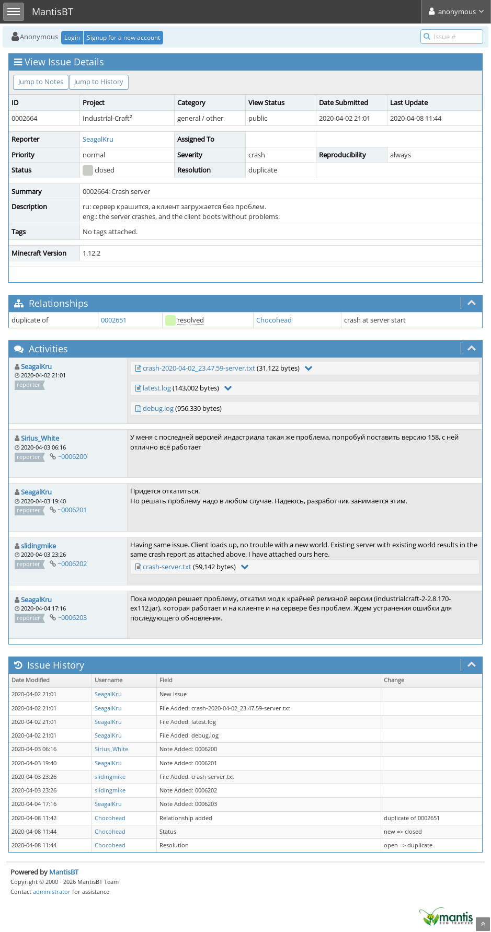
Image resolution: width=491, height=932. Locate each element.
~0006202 (72, 563)
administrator (52, 891)
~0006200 (72, 456)
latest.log (157, 388)
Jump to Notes (40, 81)
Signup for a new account (123, 37)
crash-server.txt (167, 566)
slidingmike (38, 545)
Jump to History (98, 81)
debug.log (158, 408)
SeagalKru (98, 139)
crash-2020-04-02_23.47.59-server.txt (199, 368)
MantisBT (63, 872)
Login (72, 37)
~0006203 (72, 617)
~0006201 (72, 509)
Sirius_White (40, 438)
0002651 (114, 320)
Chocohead (274, 320)
